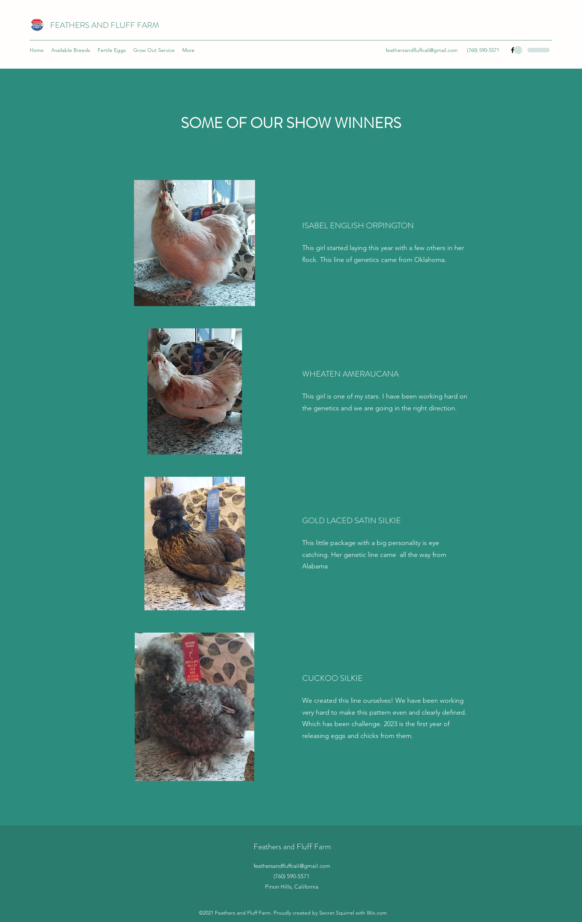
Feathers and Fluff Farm (292, 846)
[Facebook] (512, 50)
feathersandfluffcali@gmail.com (422, 50)
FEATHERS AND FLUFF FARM (104, 25)
